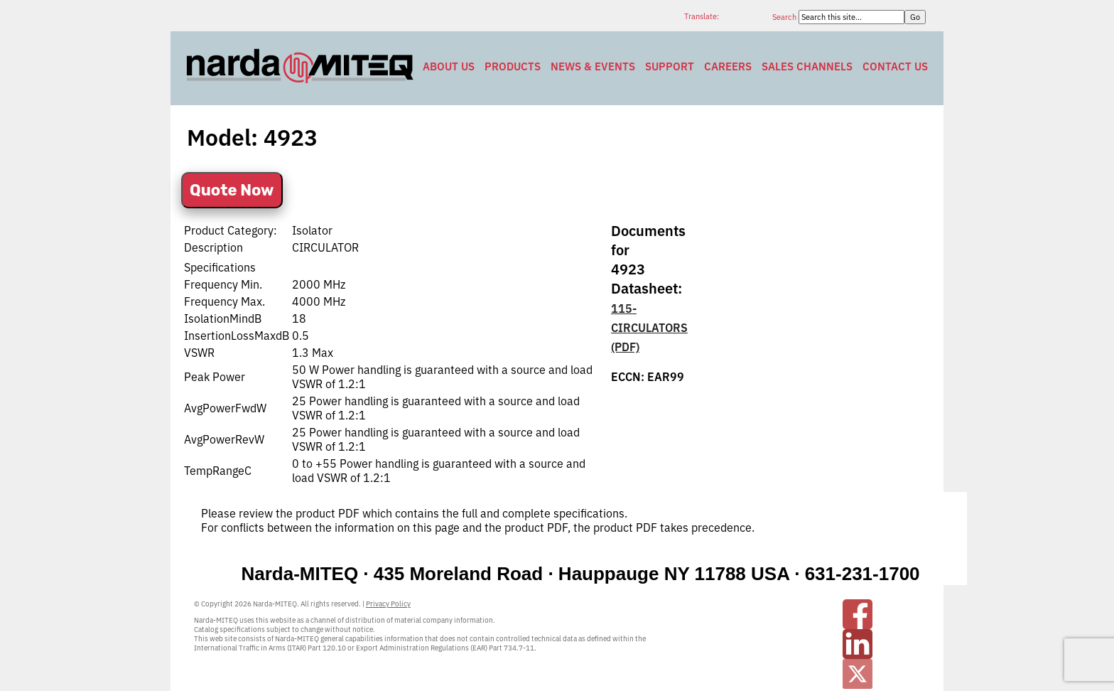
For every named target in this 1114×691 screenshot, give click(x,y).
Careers (728, 66)
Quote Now (232, 190)
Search (785, 17)
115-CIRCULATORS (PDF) (649, 327)
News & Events (593, 66)
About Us (449, 66)
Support (669, 66)
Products (513, 66)
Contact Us (895, 66)
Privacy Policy (388, 604)
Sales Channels (807, 66)
